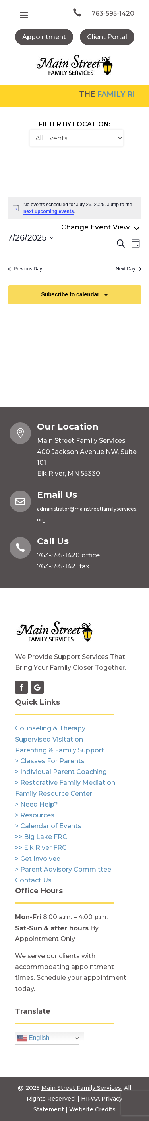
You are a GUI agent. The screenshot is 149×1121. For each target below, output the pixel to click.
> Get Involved (38, 858)
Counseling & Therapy (50, 728)
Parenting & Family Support (59, 750)
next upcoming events (48, 211)
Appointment (44, 37)
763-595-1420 (112, 13)
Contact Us (33, 880)
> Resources (34, 815)
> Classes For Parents (50, 761)
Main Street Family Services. (81, 1087)
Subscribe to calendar (70, 294)
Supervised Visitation (49, 739)
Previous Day (25, 269)
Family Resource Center (53, 793)
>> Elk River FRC (41, 847)
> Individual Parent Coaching (61, 772)
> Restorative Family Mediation (65, 782)
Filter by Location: (74, 124)
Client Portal (107, 37)
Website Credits (92, 1109)
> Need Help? (36, 804)
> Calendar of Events (48, 826)
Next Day (128, 269)
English (33, 1038)
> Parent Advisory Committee (63, 869)
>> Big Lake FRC (41, 837)
